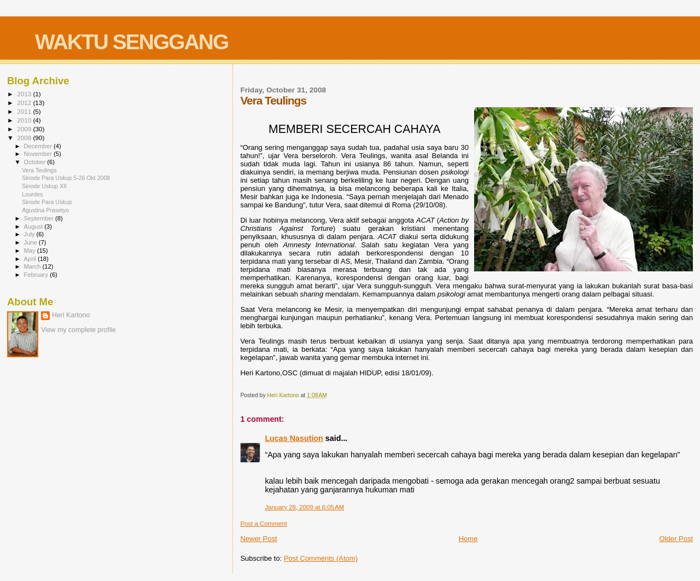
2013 (25, 93)
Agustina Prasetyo (45, 210)
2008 (25, 137)
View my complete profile (78, 330)
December (39, 146)
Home (468, 538)
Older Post (676, 538)
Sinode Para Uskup (47, 202)
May (30, 250)
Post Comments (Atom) (321, 558)
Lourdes (32, 194)
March (33, 266)
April (31, 258)
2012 (25, 102)
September (40, 218)
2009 (25, 128)
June (31, 242)
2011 (25, 111)
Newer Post (258, 538)
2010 (25, 120)
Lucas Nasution (294, 438)
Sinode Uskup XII (44, 186)
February (37, 274)
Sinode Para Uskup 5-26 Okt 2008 (66, 178)
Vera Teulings (39, 170)
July (30, 234)
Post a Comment (263, 523)
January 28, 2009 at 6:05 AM (304, 507)
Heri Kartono (71, 315)
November (39, 153)
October (36, 162)
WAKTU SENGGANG (131, 42)
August (34, 226)
